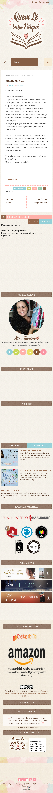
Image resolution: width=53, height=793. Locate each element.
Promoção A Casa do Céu (30, 450)
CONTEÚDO (39, 446)
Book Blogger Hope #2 (11, 490)
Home (7, 76)
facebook (46, 222)
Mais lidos (14, 446)
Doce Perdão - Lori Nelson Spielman (35, 470)
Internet (15, 76)
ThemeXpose (8, 784)
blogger (33, 222)
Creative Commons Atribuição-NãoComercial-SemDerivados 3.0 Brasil (26, 694)
